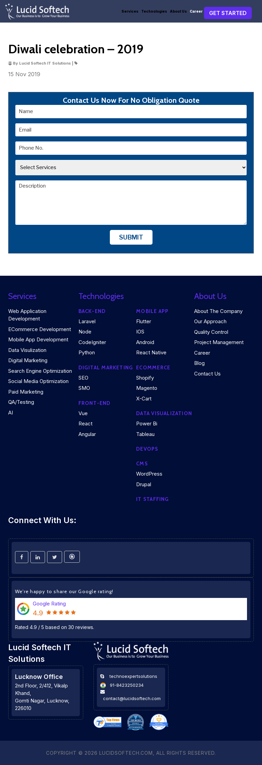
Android (145, 342)
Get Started (228, 13)
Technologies (154, 11)
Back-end (92, 311)
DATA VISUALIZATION (164, 413)
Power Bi (146, 423)
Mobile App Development (38, 339)
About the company (218, 311)
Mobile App (152, 311)
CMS (142, 464)
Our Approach (210, 321)
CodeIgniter (92, 342)
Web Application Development (27, 315)
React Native (151, 352)
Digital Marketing (27, 360)
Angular (87, 434)
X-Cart (143, 398)
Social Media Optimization (38, 381)
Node (84, 331)
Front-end (94, 403)
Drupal (143, 484)
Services (130, 11)
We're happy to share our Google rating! (64, 591)
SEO (83, 377)
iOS (140, 331)
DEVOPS (147, 449)
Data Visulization (27, 350)
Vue (83, 413)
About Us (178, 11)
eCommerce (153, 368)
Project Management (219, 342)
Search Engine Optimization (40, 371)
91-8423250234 (127, 685)
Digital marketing (105, 368)
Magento (146, 388)
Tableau (145, 434)
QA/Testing (21, 402)
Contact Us (207, 373)
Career (196, 11)
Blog (199, 363)
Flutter (143, 321)
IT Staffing (152, 499)
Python (86, 352)
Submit (131, 237)
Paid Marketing (25, 391)
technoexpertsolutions (133, 676)
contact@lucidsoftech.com (132, 698)
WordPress (149, 473)
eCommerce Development (39, 329)
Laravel (87, 321)
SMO (84, 388)
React (85, 423)
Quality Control (211, 332)
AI (10, 412)
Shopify (145, 377)
